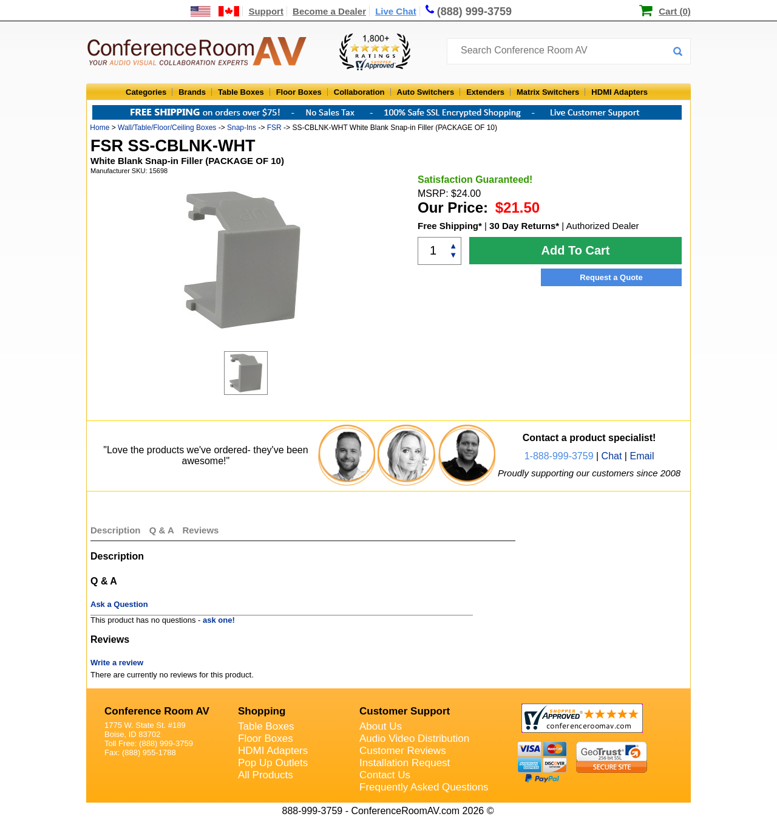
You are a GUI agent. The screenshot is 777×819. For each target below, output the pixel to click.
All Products (265, 775)
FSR (274, 127)
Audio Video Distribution (414, 738)
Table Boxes (241, 92)
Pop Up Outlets (273, 763)
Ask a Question (119, 604)
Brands (192, 92)
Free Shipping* (450, 226)
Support (265, 11)
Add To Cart (575, 250)
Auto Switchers (426, 92)
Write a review (116, 662)
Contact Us (384, 775)
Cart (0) (675, 11)
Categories (146, 92)
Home (99, 127)
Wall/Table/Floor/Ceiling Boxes (167, 127)
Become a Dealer (329, 11)
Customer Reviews (402, 750)
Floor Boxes (299, 92)
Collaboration (359, 92)
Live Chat (395, 11)
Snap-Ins (241, 127)
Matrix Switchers (548, 92)
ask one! (219, 620)
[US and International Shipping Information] (215, 11)
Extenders (485, 92)
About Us (380, 726)
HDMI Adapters (619, 92)
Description (115, 530)
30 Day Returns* (524, 226)
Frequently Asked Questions (424, 787)
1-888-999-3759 (559, 456)
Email (641, 456)
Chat (612, 456)
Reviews (200, 530)
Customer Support (404, 711)
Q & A (163, 530)
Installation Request (404, 763)
